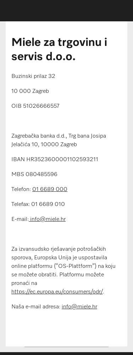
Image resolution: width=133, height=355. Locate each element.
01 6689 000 (49, 189)
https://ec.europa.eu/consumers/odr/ (57, 292)
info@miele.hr (47, 219)
